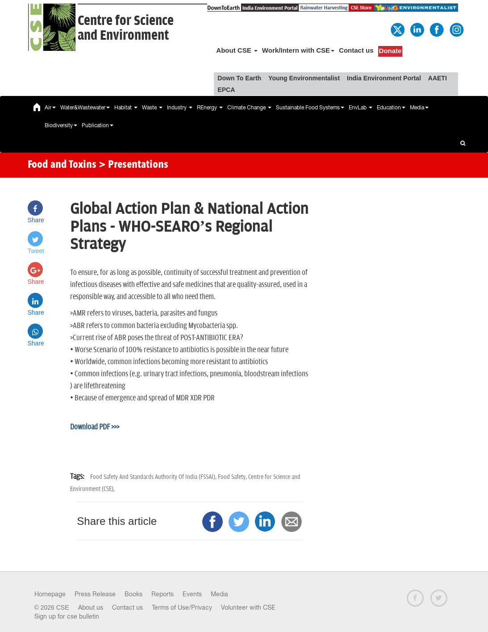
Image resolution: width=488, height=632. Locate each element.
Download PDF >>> (94, 427)
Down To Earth (239, 78)
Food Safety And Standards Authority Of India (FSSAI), (154, 477)
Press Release (95, 594)
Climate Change (249, 107)
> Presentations (133, 165)
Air (50, 107)
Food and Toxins (62, 165)
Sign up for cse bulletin (66, 616)
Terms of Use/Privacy (182, 607)
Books (133, 594)
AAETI (437, 78)
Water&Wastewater (85, 107)
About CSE (237, 50)
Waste (152, 107)
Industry (179, 107)
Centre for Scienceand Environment (126, 28)
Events (192, 594)
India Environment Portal (384, 78)
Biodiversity (61, 125)
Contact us (356, 50)
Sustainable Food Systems (310, 107)
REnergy (210, 107)
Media (419, 107)
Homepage (50, 594)
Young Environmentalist (304, 78)
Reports (162, 594)
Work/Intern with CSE (298, 50)
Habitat (126, 107)
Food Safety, (233, 477)
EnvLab (360, 107)
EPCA (226, 89)
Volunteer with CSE (248, 607)
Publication (97, 125)
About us (90, 607)
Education (391, 107)
